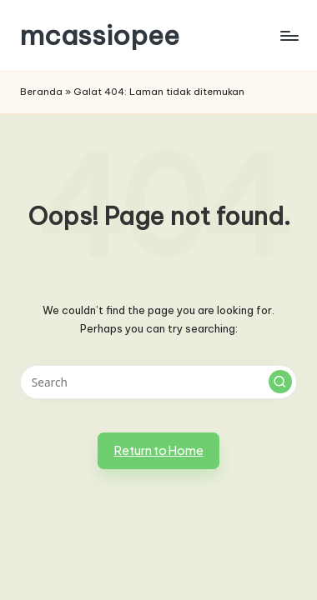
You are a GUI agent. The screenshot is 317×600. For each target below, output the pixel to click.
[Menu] (288, 35)
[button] (280, 381)
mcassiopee (99, 35)
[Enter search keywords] (158, 382)
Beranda (41, 92)
